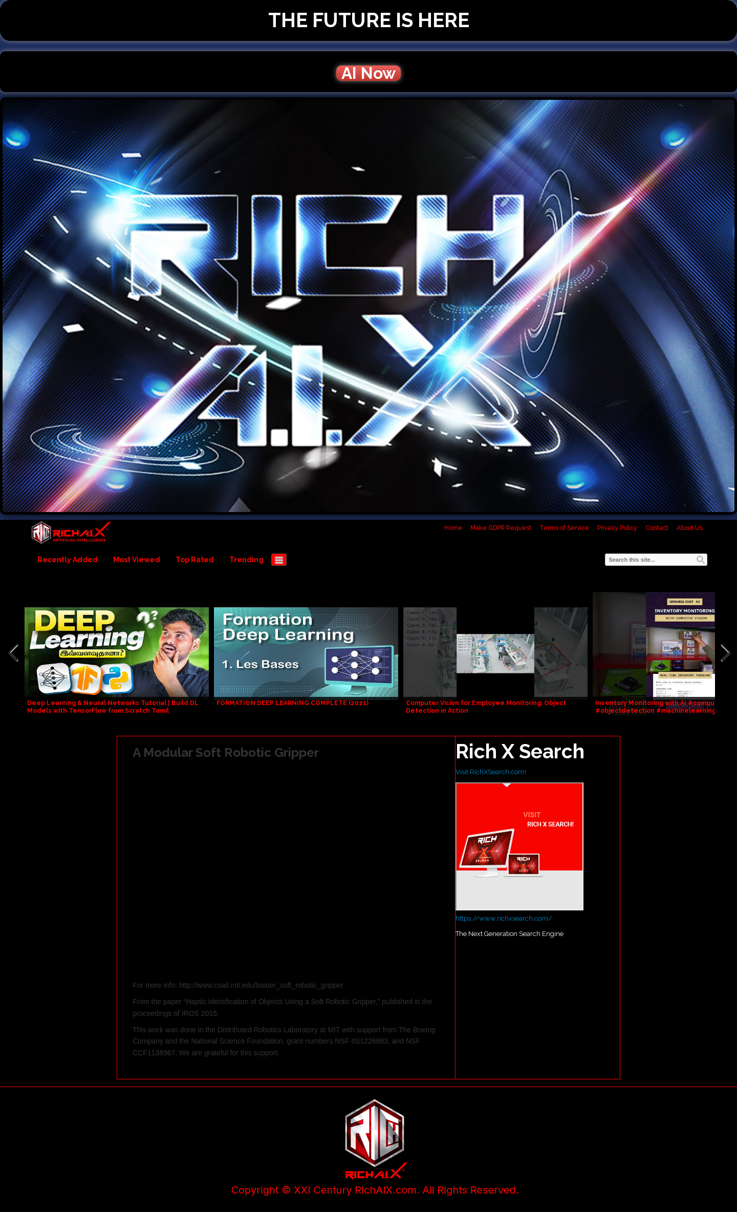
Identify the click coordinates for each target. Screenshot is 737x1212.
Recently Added (67, 560)
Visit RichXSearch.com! (491, 772)
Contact (656, 527)
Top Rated (195, 560)
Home (453, 527)
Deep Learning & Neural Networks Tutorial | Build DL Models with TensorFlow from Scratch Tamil (113, 706)
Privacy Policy (617, 527)
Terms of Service (564, 527)
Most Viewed (136, 560)
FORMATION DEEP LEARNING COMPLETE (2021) (292, 703)
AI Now (368, 73)
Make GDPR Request (500, 527)
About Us (690, 527)
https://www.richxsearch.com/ (504, 918)
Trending (246, 560)
